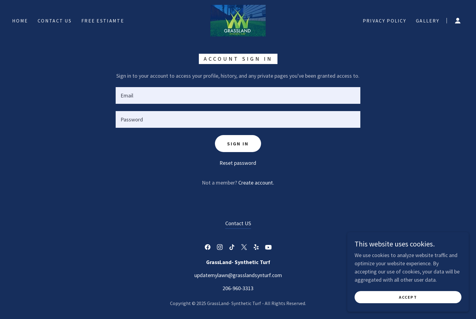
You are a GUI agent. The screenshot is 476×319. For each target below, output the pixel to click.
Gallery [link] (427, 21)
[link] (238, 19)
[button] (458, 21)
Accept (408, 297)
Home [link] (20, 21)
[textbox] (238, 95)
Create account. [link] (256, 182)
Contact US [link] (55, 21)
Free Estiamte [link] (102, 21)
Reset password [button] (237, 162)
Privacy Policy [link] (384, 21)
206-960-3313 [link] (238, 288)
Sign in (238, 144)
